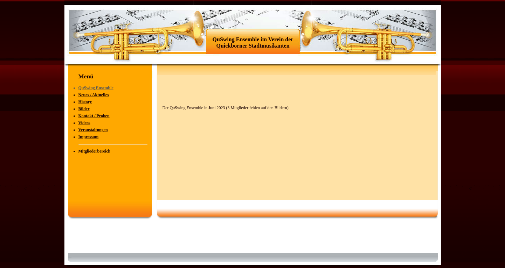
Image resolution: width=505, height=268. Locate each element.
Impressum (88, 136)
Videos (84, 122)
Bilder (84, 108)
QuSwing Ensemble (95, 87)
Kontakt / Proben (94, 115)
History (85, 101)
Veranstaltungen (93, 129)
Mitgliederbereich (94, 151)
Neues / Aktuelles (93, 94)
